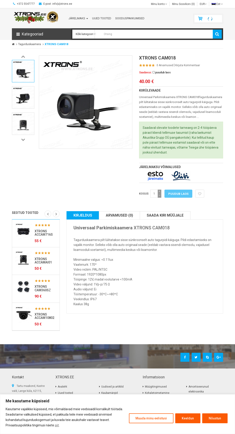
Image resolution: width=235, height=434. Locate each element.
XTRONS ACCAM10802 (44, 316)
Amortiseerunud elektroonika (198, 389)
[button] (41, 34)
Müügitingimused (156, 386)
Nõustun (215, 418)
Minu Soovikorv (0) (183, 4)
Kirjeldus (82, 215)
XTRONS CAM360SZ (43, 288)
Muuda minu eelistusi (151, 418)
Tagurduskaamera (29, 44)
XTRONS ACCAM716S (44, 232)
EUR (203, 4)
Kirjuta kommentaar (187, 65)
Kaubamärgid (109, 393)
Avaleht (62, 386)
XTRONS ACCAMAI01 (43, 260)
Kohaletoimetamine (157, 393)
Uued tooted (65, 393)
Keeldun (188, 418)
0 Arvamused (165, 65)
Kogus (144, 193)
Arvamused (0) (119, 215)
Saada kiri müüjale (165, 215)
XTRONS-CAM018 (56, 44)
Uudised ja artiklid (112, 386)
